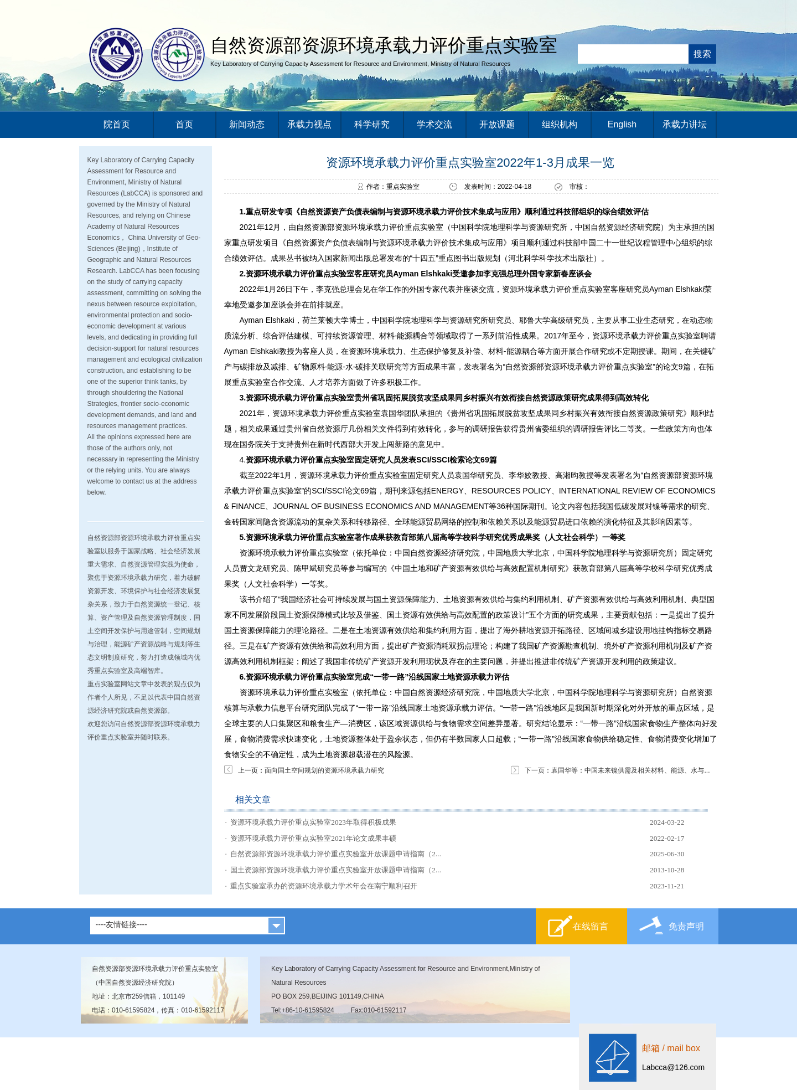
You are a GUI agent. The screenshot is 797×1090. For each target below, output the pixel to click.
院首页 (116, 124)
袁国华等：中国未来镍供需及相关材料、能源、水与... (630, 770)
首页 (184, 124)
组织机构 (559, 124)
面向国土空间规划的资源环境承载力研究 (324, 770)
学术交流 (434, 124)
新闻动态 (247, 124)
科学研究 (372, 124)
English (622, 124)
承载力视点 (309, 124)
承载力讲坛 (685, 124)
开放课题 (497, 124)
